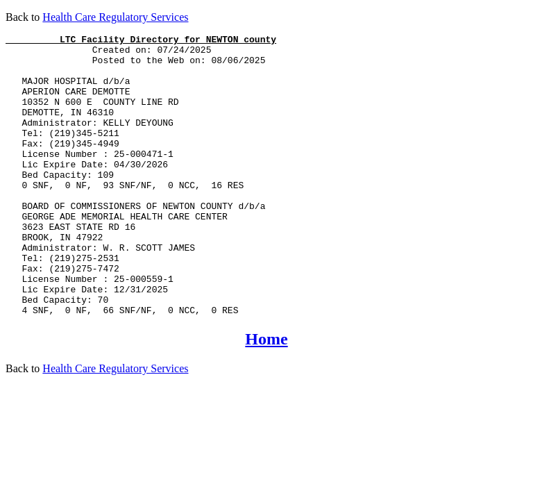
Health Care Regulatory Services (115, 17)
